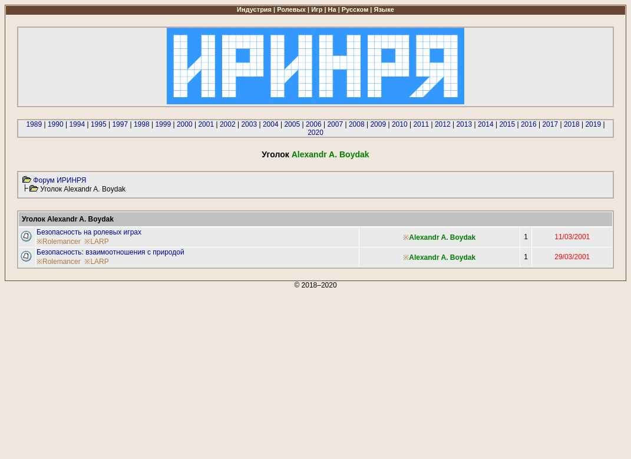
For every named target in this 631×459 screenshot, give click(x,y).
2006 (314, 124)
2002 (228, 124)
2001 (206, 124)
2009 (378, 124)
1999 (163, 124)
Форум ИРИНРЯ (59, 180)
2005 (292, 124)
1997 (120, 124)
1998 (142, 124)
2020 (315, 132)
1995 (99, 124)
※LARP (96, 241)
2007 (335, 124)
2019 (593, 124)
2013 (464, 124)
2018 (572, 124)
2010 (400, 124)
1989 (34, 124)
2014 (486, 124)
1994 (77, 124)
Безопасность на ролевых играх (89, 232)
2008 (357, 124)
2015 (507, 124)
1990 (56, 124)
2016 (529, 124)
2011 (421, 124)
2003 (249, 124)
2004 (271, 124)
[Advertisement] (315, 371)
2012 (443, 124)
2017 (550, 124)
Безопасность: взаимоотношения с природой (110, 252)
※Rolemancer (59, 241)
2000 (185, 124)
